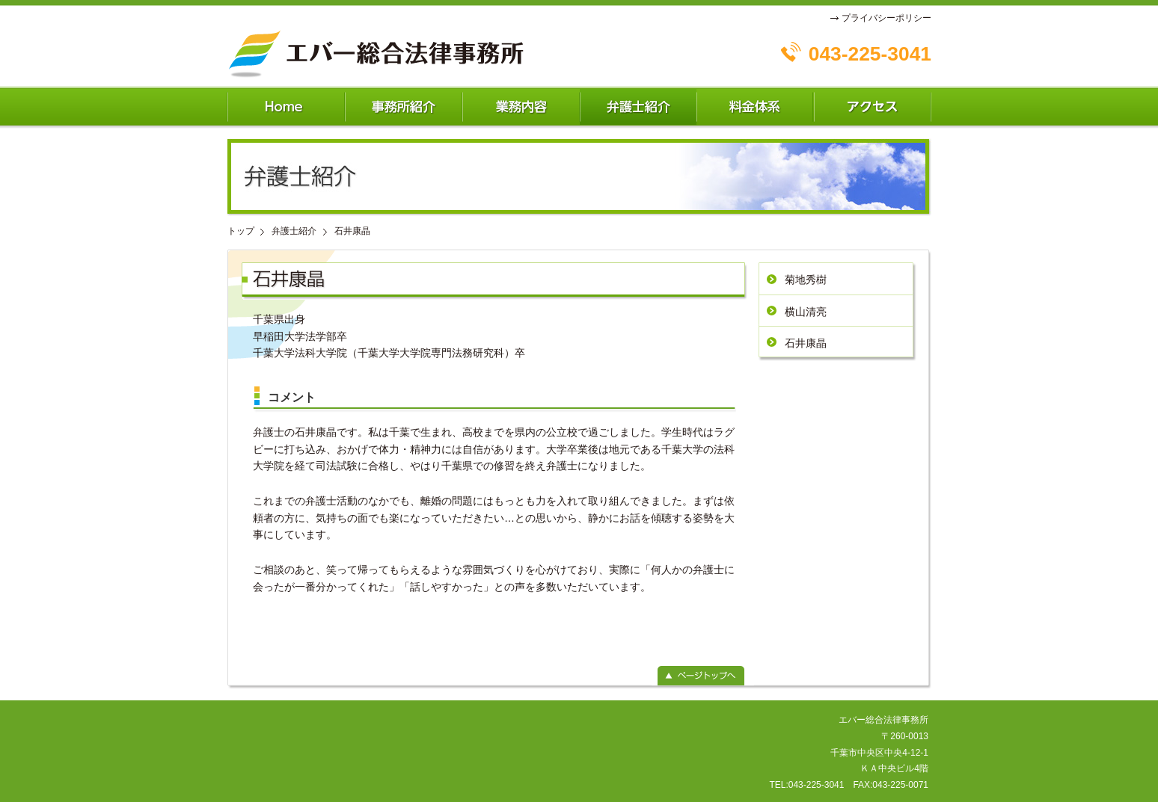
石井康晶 (806, 343)
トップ (240, 231)
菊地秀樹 (806, 280)
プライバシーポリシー (886, 18)
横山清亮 (806, 312)
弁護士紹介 (294, 231)
